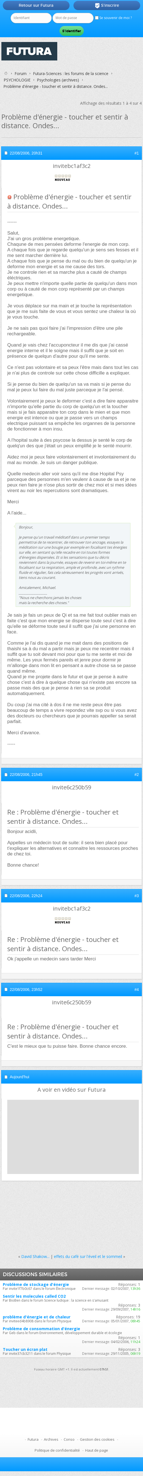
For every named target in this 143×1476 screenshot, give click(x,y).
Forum (21, 73)
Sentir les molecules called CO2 (34, 1296)
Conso (69, 1439)
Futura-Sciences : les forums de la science (70, 73)
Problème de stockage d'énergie (36, 1284)
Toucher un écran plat (25, 1349)
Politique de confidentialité (57, 1450)
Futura (33, 1439)
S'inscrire (107, 5)
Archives (51, 1439)
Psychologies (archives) (58, 80)
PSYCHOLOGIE (17, 80)
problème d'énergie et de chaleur (36, 1317)
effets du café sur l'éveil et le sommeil (88, 1256)
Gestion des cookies (97, 1439)
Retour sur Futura (36, 5)
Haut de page (96, 1450)
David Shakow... (35, 1256)
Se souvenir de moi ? (113, 17)
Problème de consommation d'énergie (41, 1328)
